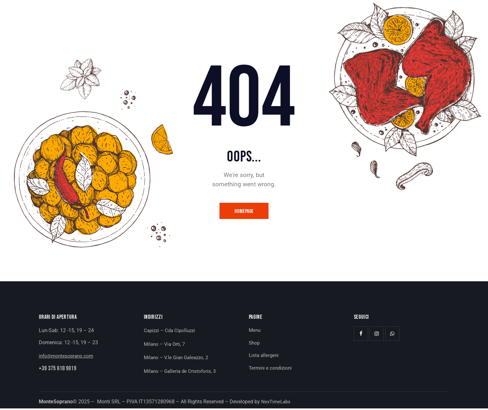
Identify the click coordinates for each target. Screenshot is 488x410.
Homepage (244, 211)
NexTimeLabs (276, 403)
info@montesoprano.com (67, 357)
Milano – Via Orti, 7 (165, 345)
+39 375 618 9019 (61, 370)
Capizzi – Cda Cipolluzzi (171, 332)
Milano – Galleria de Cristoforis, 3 (181, 373)
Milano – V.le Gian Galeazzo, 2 (178, 359)
